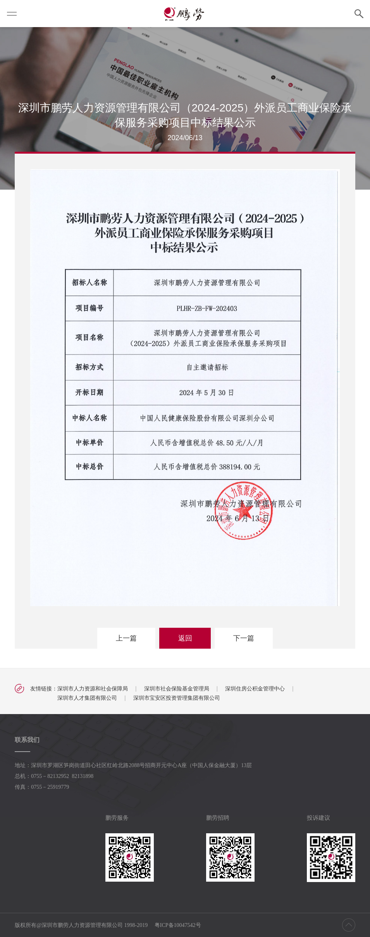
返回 (185, 638)
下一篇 (243, 638)
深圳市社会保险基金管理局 (176, 688)
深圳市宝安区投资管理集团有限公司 (176, 698)
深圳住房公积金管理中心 (255, 688)
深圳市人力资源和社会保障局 (92, 688)
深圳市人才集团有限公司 (87, 698)
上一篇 (126, 638)
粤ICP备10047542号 (178, 925)
